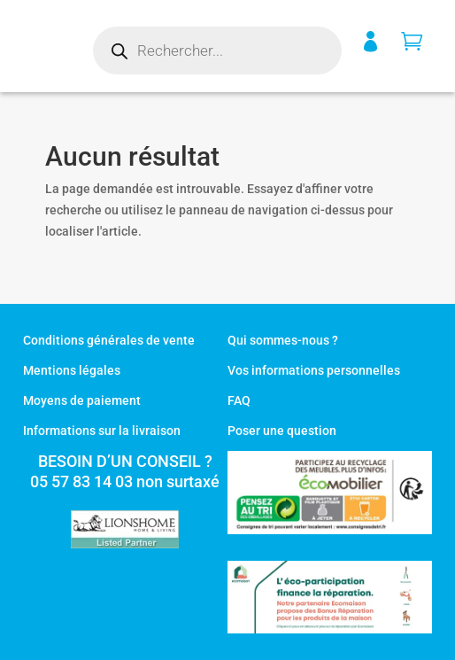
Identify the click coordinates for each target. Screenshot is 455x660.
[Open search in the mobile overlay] (217, 50)
